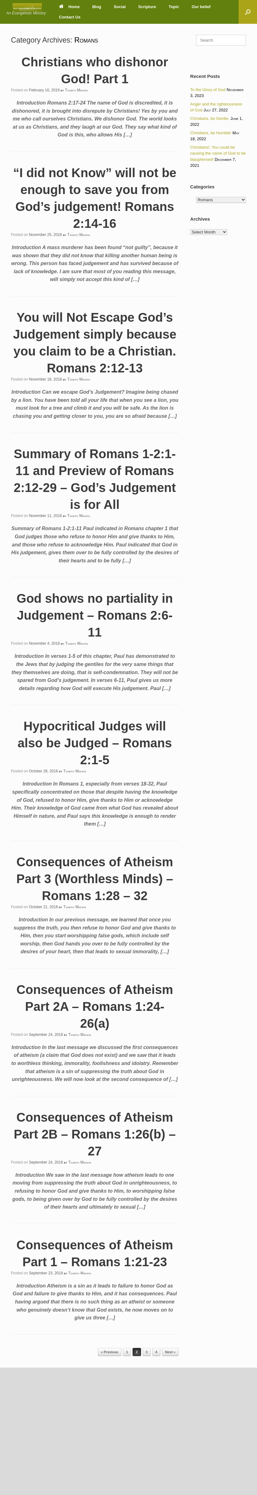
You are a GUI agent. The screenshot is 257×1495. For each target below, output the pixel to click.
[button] (248, 12)
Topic (174, 6)
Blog (96, 6)
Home (69, 6)
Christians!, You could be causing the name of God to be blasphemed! (218, 153)
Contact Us (70, 17)
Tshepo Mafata (76, 90)
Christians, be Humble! (210, 133)
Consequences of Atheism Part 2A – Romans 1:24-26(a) (95, 1006)
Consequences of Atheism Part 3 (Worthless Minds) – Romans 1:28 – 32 (94, 879)
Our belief (201, 6)
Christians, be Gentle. (209, 118)
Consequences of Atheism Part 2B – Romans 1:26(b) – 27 (95, 1134)
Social (120, 6)
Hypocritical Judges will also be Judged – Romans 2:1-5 (95, 743)
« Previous (109, 1352)
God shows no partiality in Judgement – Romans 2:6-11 (95, 615)
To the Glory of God (207, 89)
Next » (170, 1352)
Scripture (147, 6)
